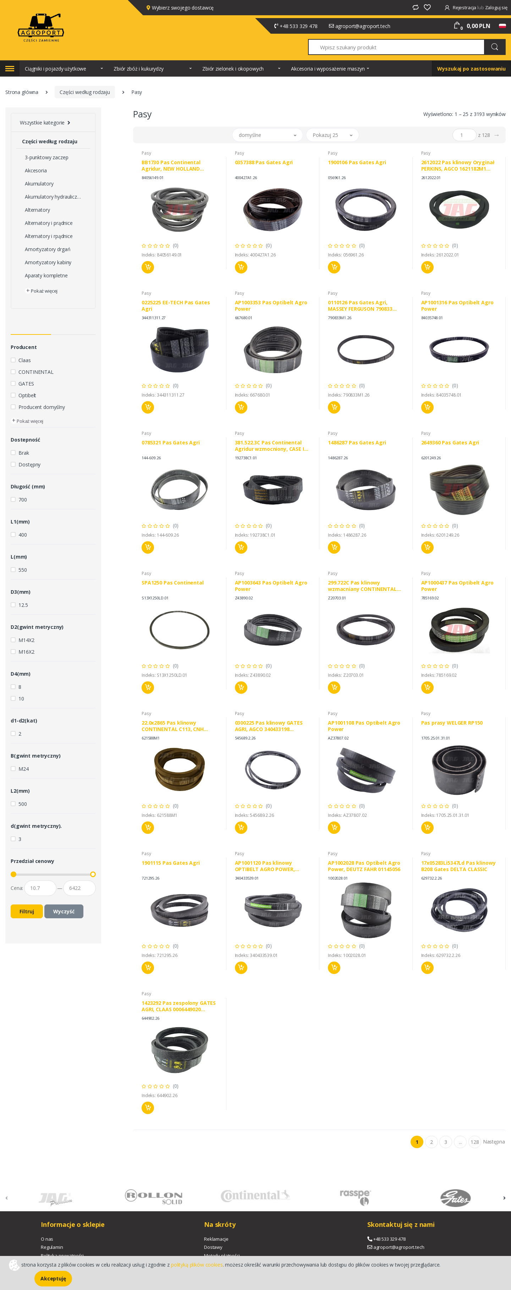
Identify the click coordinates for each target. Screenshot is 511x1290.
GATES (26, 383)
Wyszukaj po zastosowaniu (471, 68)
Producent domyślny (41, 407)
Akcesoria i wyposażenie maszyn (328, 68)
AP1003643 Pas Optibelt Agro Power (271, 586)
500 (22, 804)
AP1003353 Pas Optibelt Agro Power (271, 305)
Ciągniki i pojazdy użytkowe (55, 68)
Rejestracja (460, 7)
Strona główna (21, 92)
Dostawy (213, 1247)
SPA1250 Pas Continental (173, 583)
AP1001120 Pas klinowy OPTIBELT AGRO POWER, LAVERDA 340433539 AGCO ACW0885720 (267, 866)
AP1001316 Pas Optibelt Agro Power (457, 305)
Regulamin (52, 1247)
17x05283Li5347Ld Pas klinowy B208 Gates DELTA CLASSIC (458, 866)
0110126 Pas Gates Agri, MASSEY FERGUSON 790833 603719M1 (360, 305)
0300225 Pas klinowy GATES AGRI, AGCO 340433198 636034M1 (269, 726)
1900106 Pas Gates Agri (357, 162)
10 (21, 698)
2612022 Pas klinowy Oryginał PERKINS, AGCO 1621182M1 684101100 (457, 165)
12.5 (23, 605)
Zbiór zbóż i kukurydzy (139, 68)
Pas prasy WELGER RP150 (452, 723)
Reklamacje (216, 1239)
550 (22, 569)
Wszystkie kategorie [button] (42, 122)
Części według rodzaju (85, 92)
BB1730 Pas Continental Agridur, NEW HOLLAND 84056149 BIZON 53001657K (175, 165)
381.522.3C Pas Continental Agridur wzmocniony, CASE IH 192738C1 (271, 445)
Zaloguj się (496, 7)
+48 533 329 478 (299, 26)
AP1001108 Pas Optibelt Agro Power (364, 726)
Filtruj (27, 911)
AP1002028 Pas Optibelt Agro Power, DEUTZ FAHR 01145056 (364, 866)
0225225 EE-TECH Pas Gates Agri (176, 305)
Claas (24, 360)
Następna (494, 1141)
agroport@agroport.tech (362, 26)
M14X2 (26, 640)
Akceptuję (53, 1278)
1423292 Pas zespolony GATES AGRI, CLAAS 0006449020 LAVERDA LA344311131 (179, 1006)
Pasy (146, 153)
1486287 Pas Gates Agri (357, 442)
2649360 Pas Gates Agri (450, 442)
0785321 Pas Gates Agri (171, 442)
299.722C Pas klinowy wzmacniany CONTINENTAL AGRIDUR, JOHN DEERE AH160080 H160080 (362, 586)
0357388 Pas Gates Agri (264, 162)
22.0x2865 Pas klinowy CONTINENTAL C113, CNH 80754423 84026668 (173, 726)
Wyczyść (64, 911)
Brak (23, 452)
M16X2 (26, 651)
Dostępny (29, 464)
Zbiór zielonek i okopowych (233, 68)
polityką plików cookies (197, 1264)
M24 (23, 768)
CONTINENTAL (35, 372)
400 (22, 534)
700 (22, 499)
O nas (47, 1239)
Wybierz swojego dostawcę (180, 7)
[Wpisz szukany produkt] (397, 47)
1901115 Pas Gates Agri (171, 863)
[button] (267, 135)
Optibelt (27, 395)
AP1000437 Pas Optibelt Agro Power (457, 586)
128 (475, 1142)
